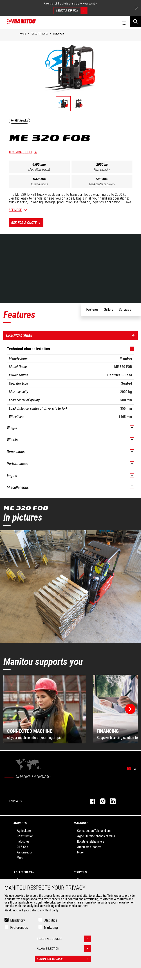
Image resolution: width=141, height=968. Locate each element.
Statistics (50, 920)
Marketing (51, 927)
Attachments (23, 872)
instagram (100, 801)
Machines (81, 823)
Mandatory (17, 920)
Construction (25, 836)
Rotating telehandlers (90, 841)
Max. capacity (102, 169)
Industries (23, 841)
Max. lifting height (39, 169)
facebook (90, 801)
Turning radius (39, 184)
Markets (20, 823)
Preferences (19, 927)
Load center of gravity (102, 184)
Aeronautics (25, 852)
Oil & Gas (22, 847)
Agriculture (24, 830)
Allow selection (64, 948)
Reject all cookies (64, 939)
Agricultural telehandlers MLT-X (96, 836)
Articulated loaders (89, 847)
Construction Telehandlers (94, 830)
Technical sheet (20, 152)
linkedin (110, 801)
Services (80, 872)
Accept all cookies (64, 959)
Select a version (71, 10)
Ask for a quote (27, 222)
